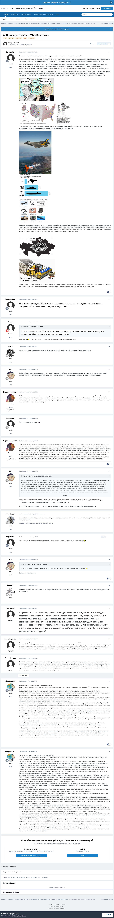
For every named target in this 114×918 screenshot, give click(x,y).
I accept (107, 914)
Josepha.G (10, 418)
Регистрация (107, 8)
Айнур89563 (10, 681)
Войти (82, 855)
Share (92, 43)
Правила (19, 19)
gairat (10, 346)
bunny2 (10, 585)
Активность (14, 14)
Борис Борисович (10, 392)
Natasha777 (10, 299)
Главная (5, 15)
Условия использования (19, 915)
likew (10, 322)
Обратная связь (54, 904)
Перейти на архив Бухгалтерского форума (46, 14)
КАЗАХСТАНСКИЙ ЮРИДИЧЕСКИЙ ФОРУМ (22, 8)
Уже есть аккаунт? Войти (91, 8)
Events (12, 19)
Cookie (63, 904)
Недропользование (26, 44)
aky (10, 369)
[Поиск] (90, 14)
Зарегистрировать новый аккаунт (31, 855)
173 (10, 337)
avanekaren (10, 514)
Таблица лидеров (26, 14)
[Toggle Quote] (22, 327)
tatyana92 (16, 42)
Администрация (29, 19)
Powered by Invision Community (57, 908)
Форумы (4, 19)
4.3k (11, 407)
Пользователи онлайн (43, 19)
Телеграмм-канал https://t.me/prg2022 (56, 2)
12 (10, 696)
